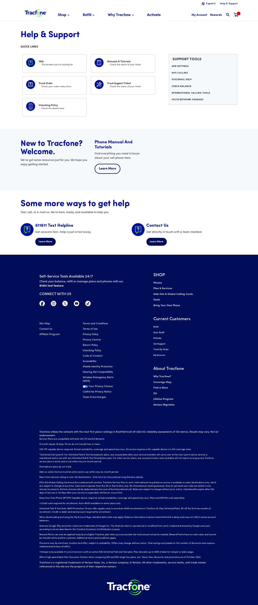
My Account (159, 353)
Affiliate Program (49, 334)
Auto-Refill (158, 331)
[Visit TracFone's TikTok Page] (88, 304)
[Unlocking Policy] (54, 106)
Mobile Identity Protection (98, 367)
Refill (155, 326)
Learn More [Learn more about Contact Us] (156, 241)
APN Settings (181, 67)
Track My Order (161, 347)
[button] (64, 15)
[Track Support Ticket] (123, 84)
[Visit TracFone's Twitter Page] (65, 304)
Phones (157, 283)
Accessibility (89, 361)
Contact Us (45, 329)
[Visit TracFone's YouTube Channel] (76, 304)
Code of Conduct (93, 356)
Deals (156, 299)
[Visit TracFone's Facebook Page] (42, 304)
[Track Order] (54, 84)
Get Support (159, 342)
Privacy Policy (90, 334)
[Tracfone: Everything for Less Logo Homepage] (35, 13)
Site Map (44, 324)
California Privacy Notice (97, 392)
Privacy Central (92, 340)
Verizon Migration (163, 400)
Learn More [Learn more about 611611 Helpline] (45, 241)
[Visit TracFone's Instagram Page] (53, 304)
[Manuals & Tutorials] (123, 62)
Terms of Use (90, 329)
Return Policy (90, 345)
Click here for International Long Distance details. (117, 473)
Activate (157, 336)
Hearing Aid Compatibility (98, 372)
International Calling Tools (191, 97)
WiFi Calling (180, 75)
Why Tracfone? (162, 373)
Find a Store (160, 384)
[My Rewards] (216, 15)
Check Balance (182, 89)
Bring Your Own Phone (166, 304)
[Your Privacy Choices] (102, 387)
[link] (154, 15)
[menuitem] (64, 15)
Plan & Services (162, 288)
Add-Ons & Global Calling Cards (172, 293)
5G (155, 390)
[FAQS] (54, 62)
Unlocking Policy (92, 351)
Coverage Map (162, 379)
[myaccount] (199, 15)
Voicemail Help (182, 82)
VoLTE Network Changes (188, 104)
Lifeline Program (163, 395)
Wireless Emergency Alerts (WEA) (98, 379)
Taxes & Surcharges (94, 397)
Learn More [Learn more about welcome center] (107, 168)
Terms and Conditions (95, 324)
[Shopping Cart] (236, 15)
